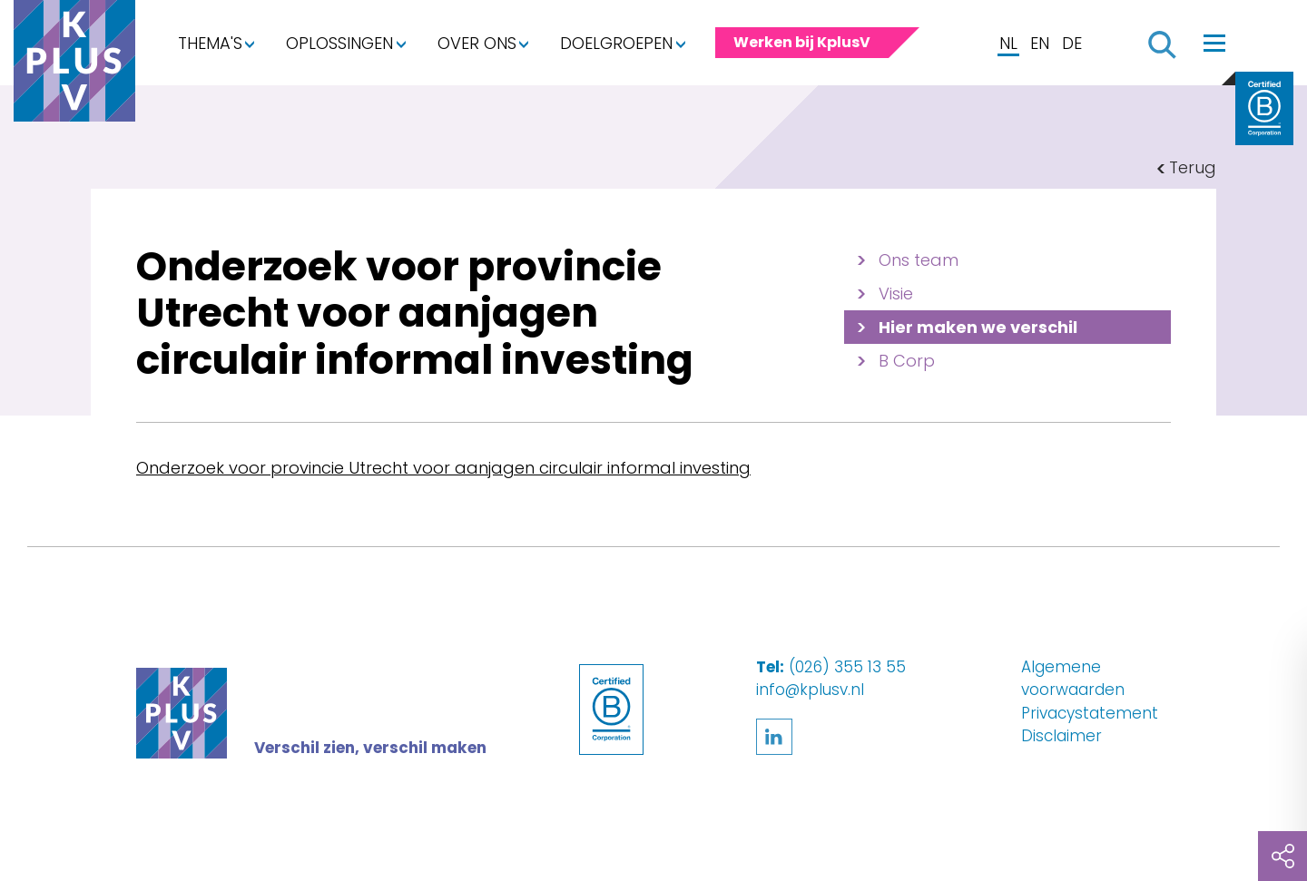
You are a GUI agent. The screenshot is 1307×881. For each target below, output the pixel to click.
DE (1072, 43)
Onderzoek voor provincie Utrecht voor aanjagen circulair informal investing (443, 467)
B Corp (907, 360)
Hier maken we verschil (978, 327)
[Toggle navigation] (1214, 43)
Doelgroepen (616, 43)
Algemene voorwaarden (1073, 678)
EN (1039, 43)
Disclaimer (1061, 736)
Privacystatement (1089, 713)
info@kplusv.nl (810, 689)
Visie (896, 293)
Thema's (210, 43)
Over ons (476, 43)
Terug (1192, 167)
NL (1008, 43)
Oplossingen (339, 43)
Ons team (918, 260)
